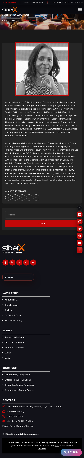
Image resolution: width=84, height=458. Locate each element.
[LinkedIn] (79, 214)
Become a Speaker (14, 347)
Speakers (15, 20)
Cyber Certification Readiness (19, 385)
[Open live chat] (71, 452)
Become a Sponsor (14, 342)
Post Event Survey (13, 320)
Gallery (8, 310)
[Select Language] (18, 277)
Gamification (11, 305)
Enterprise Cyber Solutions (18, 379)
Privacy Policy (9, 426)
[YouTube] (79, 243)
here (57, 445)
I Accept (42, 448)
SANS (7, 357)
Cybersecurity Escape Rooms (19, 390)
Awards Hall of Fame (15, 337)
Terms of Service (25, 426)
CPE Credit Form (13, 315)
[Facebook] (79, 236)
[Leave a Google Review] (79, 250)
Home (4, 20)
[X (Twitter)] (79, 228)
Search (42, 223)
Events (8, 352)
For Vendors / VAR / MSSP (17, 374)
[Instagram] (79, 221)
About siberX (11, 299)
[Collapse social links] (79, 207)
